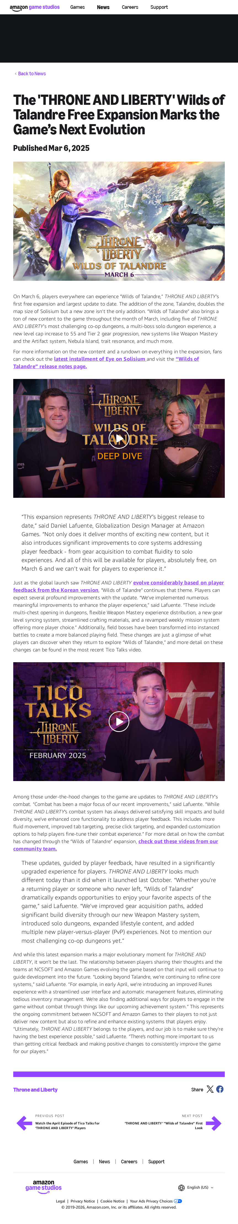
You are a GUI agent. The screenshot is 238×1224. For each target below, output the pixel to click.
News (103, 7)
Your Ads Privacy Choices (156, 1201)
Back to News (32, 73)
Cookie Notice (112, 1201)
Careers (130, 7)
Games (77, 7)
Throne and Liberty (35, 1090)
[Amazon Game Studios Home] (35, 8)
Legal (60, 1201)
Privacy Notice (83, 1201)
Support (159, 7)
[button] (119, 221)
